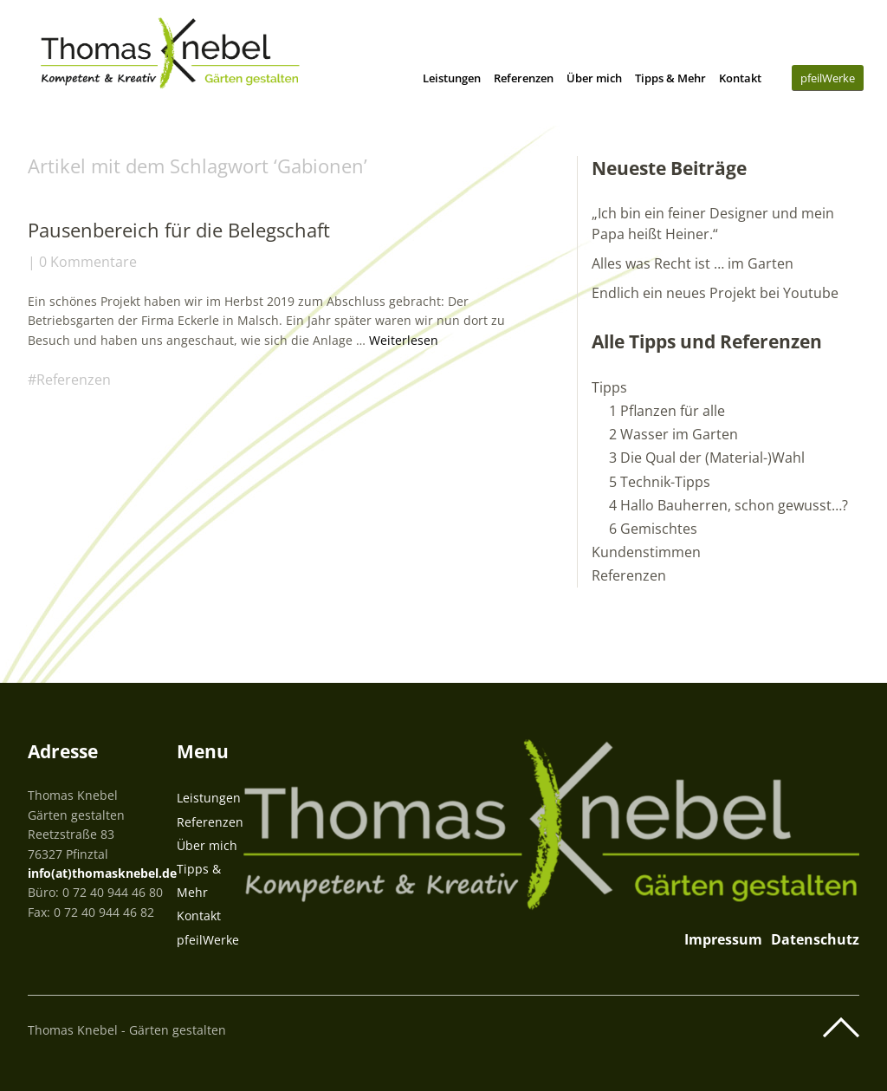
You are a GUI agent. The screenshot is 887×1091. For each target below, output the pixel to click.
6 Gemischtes (653, 528)
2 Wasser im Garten (673, 434)
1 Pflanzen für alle (667, 410)
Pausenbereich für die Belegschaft (179, 230)
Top (841, 1027)
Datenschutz (815, 939)
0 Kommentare (88, 261)
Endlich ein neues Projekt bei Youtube (715, 292)
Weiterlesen (403, 340)
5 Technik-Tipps (659, 481)
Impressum (723, 939)
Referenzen (524, 78)
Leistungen (452, 78)
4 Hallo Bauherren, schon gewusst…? (728, 505)
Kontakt (740, 78)
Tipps (609, 387)
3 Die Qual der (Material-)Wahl (707, 457)
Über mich (594, 78)
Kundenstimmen (646, 552)
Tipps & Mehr (670, 78)
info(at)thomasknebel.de (102, 873)
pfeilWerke (827, 78)
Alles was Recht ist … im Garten (692, 263)
